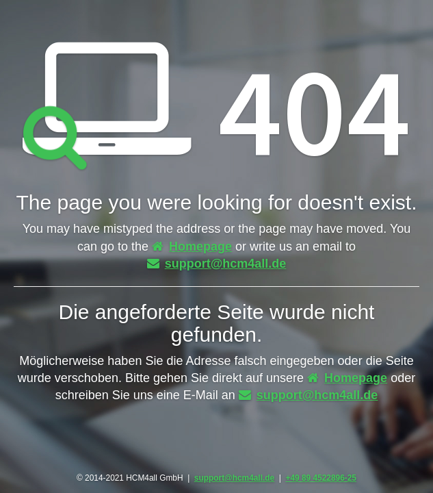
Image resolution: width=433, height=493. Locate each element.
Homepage (192, 246)
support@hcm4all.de (217, 263)
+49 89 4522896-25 (320, 478)
